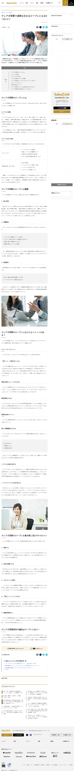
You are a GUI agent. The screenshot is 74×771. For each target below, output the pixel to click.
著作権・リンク (30, 764)
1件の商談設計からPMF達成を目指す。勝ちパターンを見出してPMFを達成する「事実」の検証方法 (13, 702)
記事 (27, 3)
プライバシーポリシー (63, 764)
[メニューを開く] (3, 3)
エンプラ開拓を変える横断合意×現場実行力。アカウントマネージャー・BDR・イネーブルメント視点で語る (37, 705)
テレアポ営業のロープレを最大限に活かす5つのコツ (23, 86)
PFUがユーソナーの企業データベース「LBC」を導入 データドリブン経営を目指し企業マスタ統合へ (37, 717)
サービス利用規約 (54, 764)
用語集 (41, 2)
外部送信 (71, 764)
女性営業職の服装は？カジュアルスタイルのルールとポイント (19, 667)
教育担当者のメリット (16, 84)
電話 (8, 27)
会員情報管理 (36, 764)
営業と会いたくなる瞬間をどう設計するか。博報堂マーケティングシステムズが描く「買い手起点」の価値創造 (37, 693)
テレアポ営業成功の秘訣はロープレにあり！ (21, 89)
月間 (67, 39)
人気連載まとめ (49, 2)
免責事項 (42, 764)
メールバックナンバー (62, 104)
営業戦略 (4, 27)
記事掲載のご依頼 (56, 734)
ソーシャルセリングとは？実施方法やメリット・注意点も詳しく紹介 (20, 663)
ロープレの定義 (14, 74)
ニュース (22, 2)
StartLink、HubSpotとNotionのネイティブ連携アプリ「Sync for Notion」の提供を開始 (37, 699)
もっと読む (6, 669)
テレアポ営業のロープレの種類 (18, 78)
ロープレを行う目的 (16, 76)
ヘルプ (24, 764)
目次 (35, 68)
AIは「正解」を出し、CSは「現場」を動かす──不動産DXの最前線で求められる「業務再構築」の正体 (38, 711)
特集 (37, 3)
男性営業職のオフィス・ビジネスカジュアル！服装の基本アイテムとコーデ (22, 665)
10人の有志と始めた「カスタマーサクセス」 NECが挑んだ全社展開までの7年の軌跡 (13, 712)
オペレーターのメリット (17, 82)
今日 (57, 39)
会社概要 (47, 764)
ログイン (61, 111)
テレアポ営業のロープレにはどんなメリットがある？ (23, 80)
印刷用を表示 (5, 654)
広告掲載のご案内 (67, 734)
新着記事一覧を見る (61, 184)
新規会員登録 (61, 108)
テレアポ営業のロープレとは (18, 72)
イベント (32, 3)
